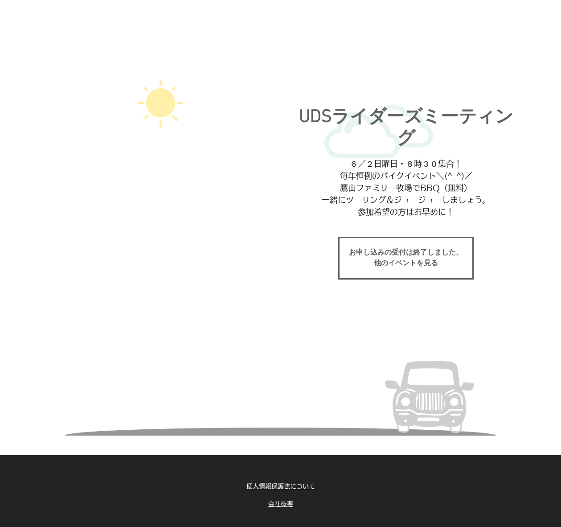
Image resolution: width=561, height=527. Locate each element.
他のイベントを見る (406, 263)
